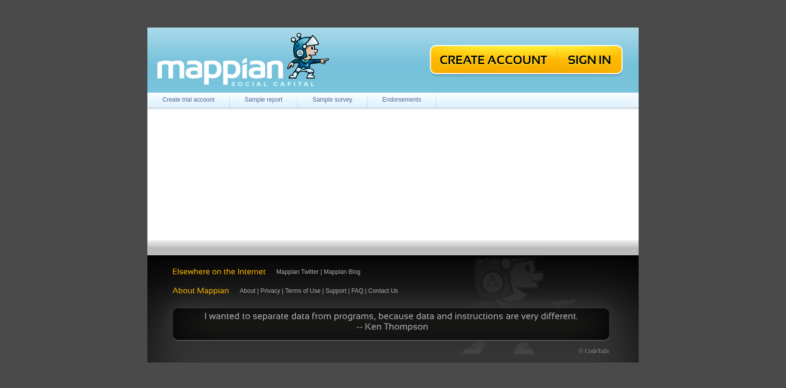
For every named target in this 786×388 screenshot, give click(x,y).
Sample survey (332, 99)
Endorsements (401, 99)
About (247, 290)
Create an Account (493, 61)
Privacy (270, 290)
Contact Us (383, 290)
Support (335, 290)
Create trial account (188, 99)
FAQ (357, 290)
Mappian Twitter (297, 271)
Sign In (591, 61)
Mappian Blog (342, 271)
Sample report (263, 99)
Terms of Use (303, 290)
